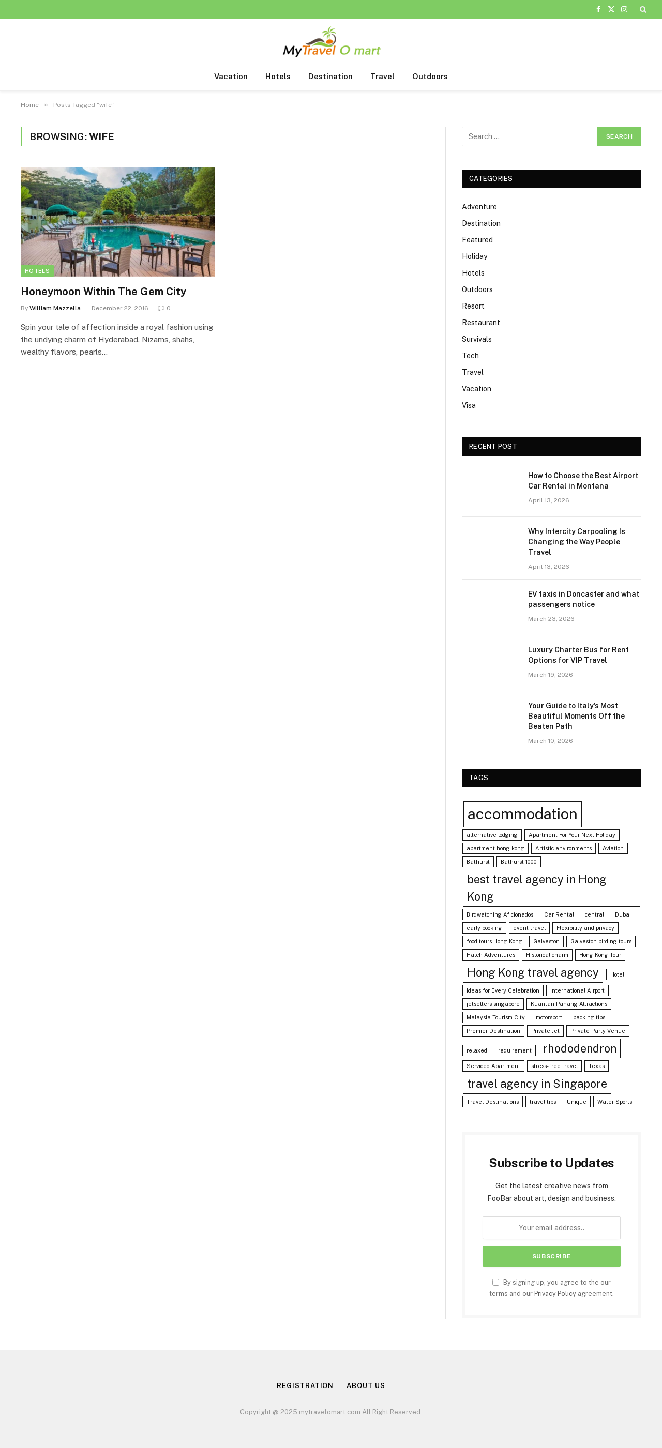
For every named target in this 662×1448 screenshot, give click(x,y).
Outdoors (430, 76)
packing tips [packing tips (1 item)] (589, 1017)
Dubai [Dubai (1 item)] (623, 914)
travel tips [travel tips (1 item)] (543, 1102)
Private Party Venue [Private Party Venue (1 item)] (597, 1031)
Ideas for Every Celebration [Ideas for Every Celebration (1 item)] (503, 990)
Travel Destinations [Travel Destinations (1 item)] (493, 1102)
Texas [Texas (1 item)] (597, 1066)
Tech (470, 356)
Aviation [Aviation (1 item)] (613, 848)
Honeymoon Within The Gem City (103, 291)
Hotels (278, 76)
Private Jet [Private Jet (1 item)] (545, 1031)
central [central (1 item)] (594, 914)
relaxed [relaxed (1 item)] (477, 1050)
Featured (477, 240)
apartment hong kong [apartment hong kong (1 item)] (495, 848)
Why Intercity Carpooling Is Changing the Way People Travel (576, 541)
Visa (469, 405)
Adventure (479, 207)
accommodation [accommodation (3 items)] (523, 814)
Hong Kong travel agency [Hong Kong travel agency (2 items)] (533, 972)
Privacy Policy (555, 1294)
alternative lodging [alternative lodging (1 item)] (492, 835)
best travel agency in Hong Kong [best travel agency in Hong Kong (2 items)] (537, 888)
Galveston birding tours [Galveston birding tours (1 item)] (600, 941)
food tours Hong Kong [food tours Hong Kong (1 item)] (494, 941)
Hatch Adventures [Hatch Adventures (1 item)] (491, 955)
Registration (305, 1386)
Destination (330, 76)
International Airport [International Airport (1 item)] (577, 990)
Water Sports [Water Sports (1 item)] (614, 1102)
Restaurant (481, 322)
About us (366, 1386)
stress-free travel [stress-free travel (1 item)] (554, 1066)
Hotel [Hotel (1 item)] (617, 974)
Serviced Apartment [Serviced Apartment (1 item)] (493, 1066)
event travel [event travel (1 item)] (529, 928)
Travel (382, 76)
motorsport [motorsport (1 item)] (549, 1017)
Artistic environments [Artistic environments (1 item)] (563, 848)
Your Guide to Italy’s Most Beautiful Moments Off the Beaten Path (576, 716)
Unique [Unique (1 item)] (576, 1102)
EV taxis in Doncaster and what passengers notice (583, 599)
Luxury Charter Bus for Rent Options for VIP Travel (578, 655)
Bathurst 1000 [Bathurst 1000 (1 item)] (519, 862)
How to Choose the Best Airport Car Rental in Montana (583, 480)
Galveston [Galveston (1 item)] (546, 941)
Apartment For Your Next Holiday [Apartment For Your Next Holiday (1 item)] (572, 835)
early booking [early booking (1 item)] (484, 928)
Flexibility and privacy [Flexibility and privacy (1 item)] (585, 928)
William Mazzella (55, 308)
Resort (473, 306)
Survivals (477, 339)
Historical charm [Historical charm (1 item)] (547, 955)
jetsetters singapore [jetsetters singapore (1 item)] (493, 1004)
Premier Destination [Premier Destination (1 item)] (493, 1031)
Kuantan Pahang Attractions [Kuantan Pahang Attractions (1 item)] (569, 1004)
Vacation (231, 76)
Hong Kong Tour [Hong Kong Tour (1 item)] (600, 955)
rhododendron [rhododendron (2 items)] (579, 1048)
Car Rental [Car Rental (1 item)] (559, 914)
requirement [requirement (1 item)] (515, 1050)
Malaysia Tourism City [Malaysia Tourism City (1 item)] (496, 1017)
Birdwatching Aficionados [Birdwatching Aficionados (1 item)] (500, 914)
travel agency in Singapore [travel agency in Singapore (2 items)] (537, 1083)
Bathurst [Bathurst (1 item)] (478, 862)
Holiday (474, 256)
